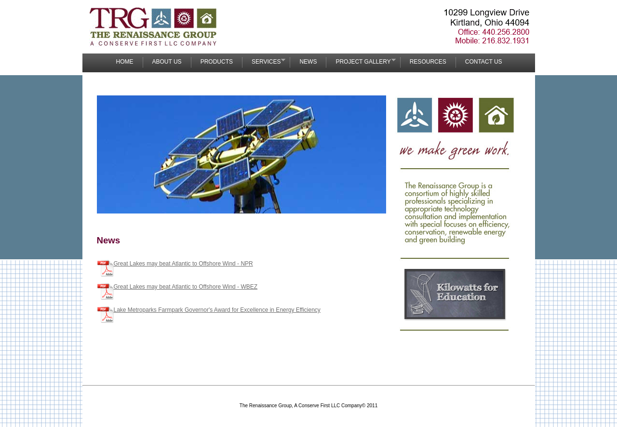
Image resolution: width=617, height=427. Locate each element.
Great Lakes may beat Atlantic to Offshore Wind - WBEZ (186, 286)
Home (125, 61)
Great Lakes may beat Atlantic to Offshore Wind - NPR (183, 263)
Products (217, 61)
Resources (428, 61)
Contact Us (483, 61)
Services (263, 61)
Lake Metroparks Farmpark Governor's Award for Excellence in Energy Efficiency (217, 310)
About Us (167, 61)
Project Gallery (360, 61)
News (308, 61)
